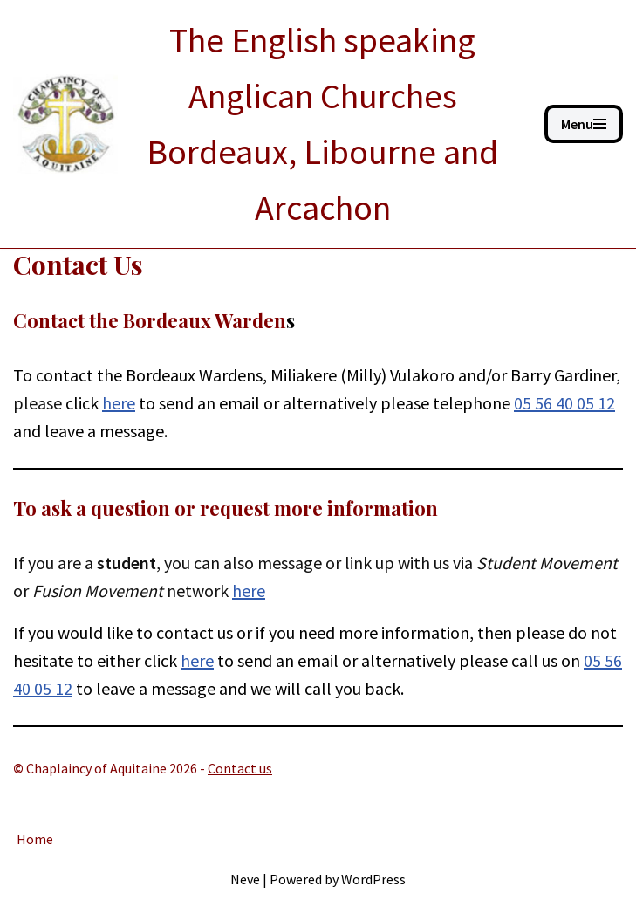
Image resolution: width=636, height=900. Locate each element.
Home (35, 839)
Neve (245, 879)
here (248, 590)
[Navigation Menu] (583, 124)
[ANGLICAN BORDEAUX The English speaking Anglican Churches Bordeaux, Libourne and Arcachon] (265, 124)
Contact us (240, 768)
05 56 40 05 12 (564, 403)
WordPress (373, 879)
